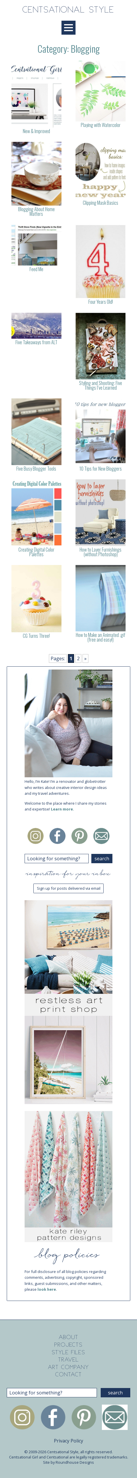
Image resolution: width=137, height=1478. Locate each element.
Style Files (68, 1352)
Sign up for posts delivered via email (68, 888)
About (68, 1337)
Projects (68, 1345)
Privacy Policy (68, 1441)
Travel (68, 1359)
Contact (68, 1374)
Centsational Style (68, 10)
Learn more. (62, 809)
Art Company (68, 1367)
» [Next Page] (85, 658)
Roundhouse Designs (75, 1462)
